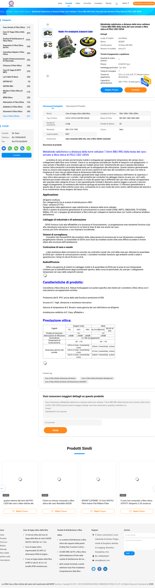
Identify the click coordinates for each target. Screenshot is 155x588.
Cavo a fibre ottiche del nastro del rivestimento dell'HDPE (65, 382)
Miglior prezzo (111, 90)
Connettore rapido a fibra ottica (16, 53)
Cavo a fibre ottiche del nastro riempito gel (97, 378)
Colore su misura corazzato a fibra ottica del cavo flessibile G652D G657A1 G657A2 (58, 503)
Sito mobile (4, 553)
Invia (55, 430)
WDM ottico (16, 97)
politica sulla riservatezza (5, 558)
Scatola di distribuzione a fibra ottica (16, 40)
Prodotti (3, 538)
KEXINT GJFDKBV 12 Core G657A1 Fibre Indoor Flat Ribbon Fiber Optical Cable (98, 503)
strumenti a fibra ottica (16, 111)
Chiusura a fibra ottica (16, 65)
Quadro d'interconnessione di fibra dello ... (16, 60)
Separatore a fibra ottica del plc (16, 46)
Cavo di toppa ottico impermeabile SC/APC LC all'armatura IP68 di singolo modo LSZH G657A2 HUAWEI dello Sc (37, 551)
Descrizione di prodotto (75, 106)
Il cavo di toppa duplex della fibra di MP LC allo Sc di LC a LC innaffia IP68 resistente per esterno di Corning (38, 563)
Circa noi (3, 542)
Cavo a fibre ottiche (16, 116)
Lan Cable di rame (16, 77)
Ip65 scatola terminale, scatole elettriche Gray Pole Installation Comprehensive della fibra (72, 567)
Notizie (3, 546)
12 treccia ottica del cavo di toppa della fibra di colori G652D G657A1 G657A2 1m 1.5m (38, 538)
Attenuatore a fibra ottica (16, 102)
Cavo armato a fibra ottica (16, 27)
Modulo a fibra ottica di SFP (16, 92)
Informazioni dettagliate (53, 106)
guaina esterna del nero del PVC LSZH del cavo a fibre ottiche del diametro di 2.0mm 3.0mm (18, 503)
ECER (151, 584)
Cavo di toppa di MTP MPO (16, 71)
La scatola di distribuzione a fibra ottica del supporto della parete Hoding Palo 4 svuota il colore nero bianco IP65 (72, 544)
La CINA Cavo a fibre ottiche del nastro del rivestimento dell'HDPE (28, 584)
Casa (2, 535)
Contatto (16, 155)
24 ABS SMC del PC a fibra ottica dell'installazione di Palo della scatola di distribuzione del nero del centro (72, 556)
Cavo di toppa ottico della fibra (16, 33)
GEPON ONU (16, 86)
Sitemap (3, 549)
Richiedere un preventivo (144, 3)
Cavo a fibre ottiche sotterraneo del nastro (60, 378)
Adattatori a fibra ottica (16, 107)
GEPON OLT (16, 81)
